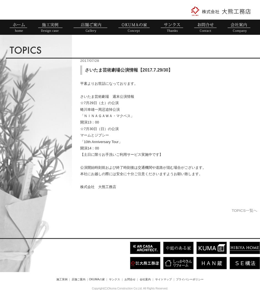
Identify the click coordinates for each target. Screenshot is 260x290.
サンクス (114, 279)
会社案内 (145, 279)
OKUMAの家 (97, 279)
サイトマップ (163, 279)
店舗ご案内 (78, 279)
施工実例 (61, 279)
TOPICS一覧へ (244, 211)
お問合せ (130, 279)
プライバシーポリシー (190, 279)
